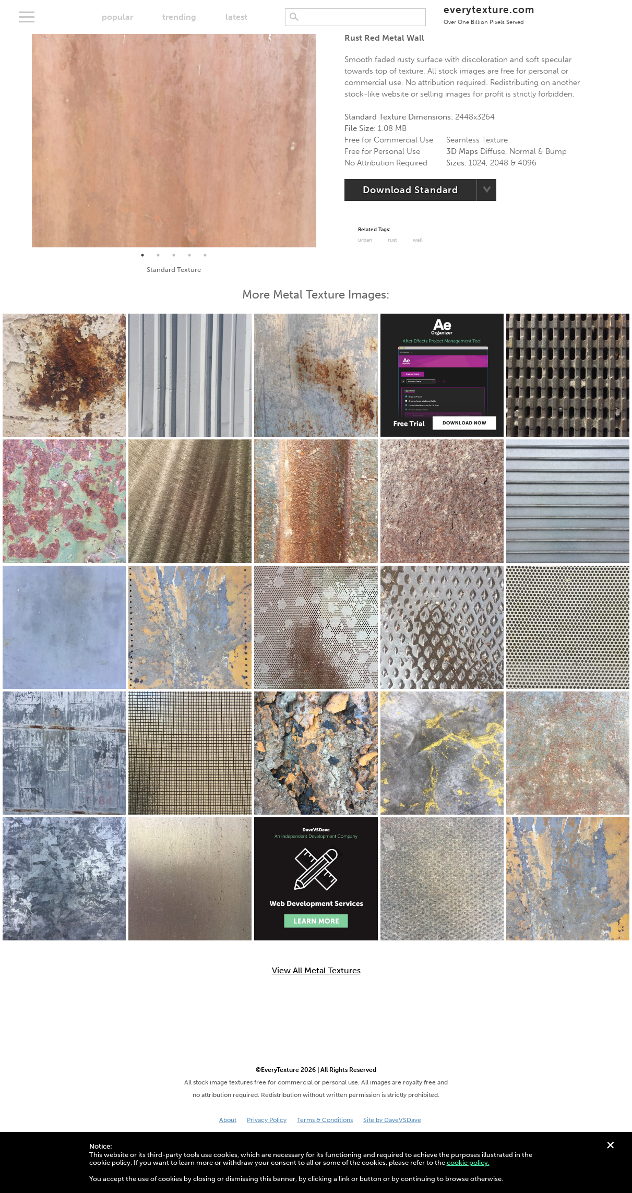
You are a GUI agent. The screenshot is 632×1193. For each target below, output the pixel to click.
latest (236, 17)
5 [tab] (205, 255)
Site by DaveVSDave (392, 1120)
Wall (418, 240)
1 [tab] (142, 255)
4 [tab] (189, 255)
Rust (392, 240)
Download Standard (410, 190)
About (227, 1120)
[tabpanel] (174, 140)
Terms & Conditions (325, 1120)
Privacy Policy (267, 1120)
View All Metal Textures (316, 971)
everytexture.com (489, 14)
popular (117, 17)
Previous (24, 140)
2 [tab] (158, 255)
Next (324, 140)
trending (179, 17)
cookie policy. (468, 1162)
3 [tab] (174, 255)
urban (365, 240)
